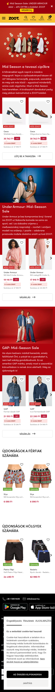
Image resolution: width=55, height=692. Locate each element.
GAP (6, 409)
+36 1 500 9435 (13, 598)
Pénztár (49, 18)
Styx (6, 494)
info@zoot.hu (33, 598)
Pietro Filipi (9, 569)
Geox (6, 131)
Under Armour (10, 272)
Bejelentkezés (42, 18)
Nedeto (33, 569)
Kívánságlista (33, 18)
